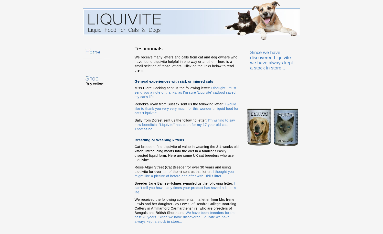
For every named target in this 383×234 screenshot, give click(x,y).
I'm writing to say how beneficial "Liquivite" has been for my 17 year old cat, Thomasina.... (185, 124)
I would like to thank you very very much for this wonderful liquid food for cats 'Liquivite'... (186, 108)
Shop (105, 79)
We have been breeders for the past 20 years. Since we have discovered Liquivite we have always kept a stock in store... (185, 217)
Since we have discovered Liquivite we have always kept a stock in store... (271, 60)
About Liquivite (105, 66)
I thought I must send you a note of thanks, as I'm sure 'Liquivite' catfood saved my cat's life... (185, 92)
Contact (105, 108)
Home (105, 52)
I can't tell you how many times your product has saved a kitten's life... (185, 187)
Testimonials (105, 95)
